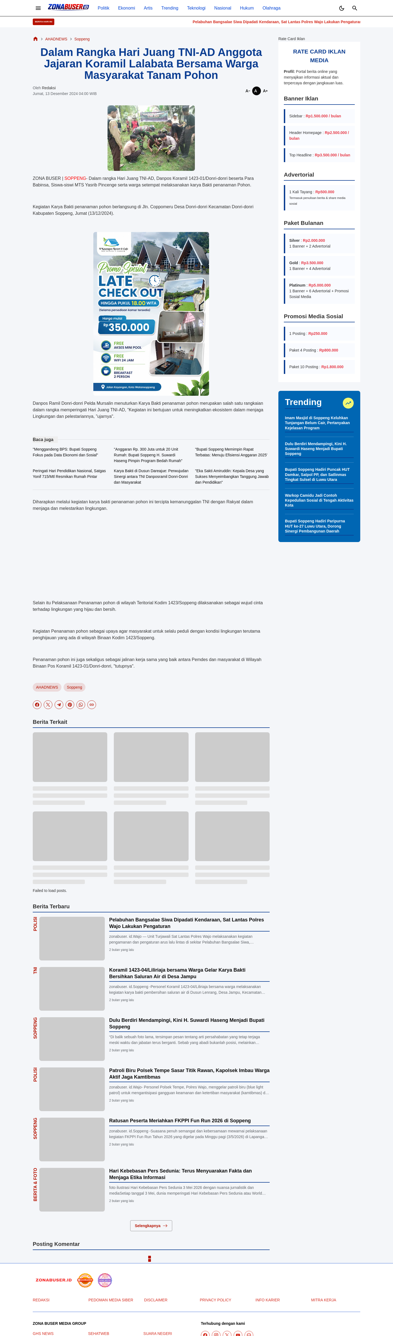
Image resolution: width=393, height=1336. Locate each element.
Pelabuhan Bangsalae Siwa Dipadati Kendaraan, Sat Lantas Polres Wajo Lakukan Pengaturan (292, 22)
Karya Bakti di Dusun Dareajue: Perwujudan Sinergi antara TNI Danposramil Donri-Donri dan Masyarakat (151, 476)
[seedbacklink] (85, 1280)
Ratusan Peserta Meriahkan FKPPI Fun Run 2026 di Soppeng (180, 1120)
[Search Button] (354, 8)
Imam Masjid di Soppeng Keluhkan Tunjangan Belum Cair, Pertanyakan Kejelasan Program (317, 423)
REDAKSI (41, 1300)
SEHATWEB (98, 1333)
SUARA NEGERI (157, 1333)
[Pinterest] (70, 704)
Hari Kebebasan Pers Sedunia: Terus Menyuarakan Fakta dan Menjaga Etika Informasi (180, 1174)
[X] (48, 704)
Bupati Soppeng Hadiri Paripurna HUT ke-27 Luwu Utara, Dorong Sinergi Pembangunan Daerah (315, 526)
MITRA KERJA (323, 1300)
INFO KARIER (267, 1300)
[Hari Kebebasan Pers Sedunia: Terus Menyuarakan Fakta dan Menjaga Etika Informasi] (72, 1190)
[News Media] (105, 1280)
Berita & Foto (35, 1184)
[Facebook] (37, 704)
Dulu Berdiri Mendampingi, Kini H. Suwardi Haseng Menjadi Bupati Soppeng (186, 1023)
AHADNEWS (47, 687)
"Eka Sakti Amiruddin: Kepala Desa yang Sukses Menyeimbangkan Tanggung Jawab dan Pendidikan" (232, 476)
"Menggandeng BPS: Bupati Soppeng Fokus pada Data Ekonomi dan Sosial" (65, 452)
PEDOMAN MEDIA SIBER (110, 1300)
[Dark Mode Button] (341, 8)
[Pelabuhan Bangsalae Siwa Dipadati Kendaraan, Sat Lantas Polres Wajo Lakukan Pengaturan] (72, 938)
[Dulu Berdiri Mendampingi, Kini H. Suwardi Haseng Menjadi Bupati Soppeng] (72, 1039)
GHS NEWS (43, 1333)
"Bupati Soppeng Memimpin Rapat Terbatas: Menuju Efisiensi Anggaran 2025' (231, 452)
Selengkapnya (151, 1225)
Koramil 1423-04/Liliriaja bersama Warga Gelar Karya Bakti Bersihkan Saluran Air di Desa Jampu (177, 973)
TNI (35, 970)
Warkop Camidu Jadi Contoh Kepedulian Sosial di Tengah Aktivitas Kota (319, 500)
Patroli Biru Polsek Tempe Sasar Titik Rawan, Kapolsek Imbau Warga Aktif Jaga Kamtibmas (189, 1073)
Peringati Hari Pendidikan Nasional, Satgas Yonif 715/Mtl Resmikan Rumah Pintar (69, 474)
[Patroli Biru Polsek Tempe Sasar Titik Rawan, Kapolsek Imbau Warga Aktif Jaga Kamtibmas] (72, 1089)
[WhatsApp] (80, 704)
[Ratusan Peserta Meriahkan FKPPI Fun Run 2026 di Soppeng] (72, 1139)
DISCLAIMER (156, 1300)
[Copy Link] (91, 704)
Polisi (35, 924)
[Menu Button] (38, 8)
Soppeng (74, 687)
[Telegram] (59, 704)
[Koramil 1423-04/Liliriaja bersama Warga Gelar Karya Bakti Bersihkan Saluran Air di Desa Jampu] (72, 989)
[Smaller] (247, 91)
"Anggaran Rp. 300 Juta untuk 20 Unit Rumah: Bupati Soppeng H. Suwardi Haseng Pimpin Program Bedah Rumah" (148, 455)
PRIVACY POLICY (215, 1300)
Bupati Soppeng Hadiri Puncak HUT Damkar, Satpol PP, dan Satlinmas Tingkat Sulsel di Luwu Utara (317, 474)
